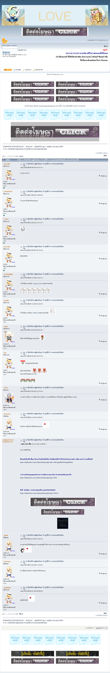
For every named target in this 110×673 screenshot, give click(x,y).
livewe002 (7, 246)
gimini (6, 535)
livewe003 (7, 164)
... (7, 156)
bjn (5, 352)
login (8, 45)
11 (11, 156)
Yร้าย (6, 388)
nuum (6, 326)
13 (14, 156)
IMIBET (35, 313)
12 (12, 156)
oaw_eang (55, 146)
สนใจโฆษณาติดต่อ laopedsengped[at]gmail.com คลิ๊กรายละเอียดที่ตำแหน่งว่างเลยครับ (55, 106)
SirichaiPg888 (8, 274)
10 (9, 156)
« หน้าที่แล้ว (99, 153)
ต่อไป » (105, 153)
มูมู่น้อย (49, 146)
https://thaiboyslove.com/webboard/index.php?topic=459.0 (38, 478)
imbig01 (6, 300)
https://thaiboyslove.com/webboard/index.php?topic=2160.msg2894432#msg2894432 (46, 462)
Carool (6, 219)
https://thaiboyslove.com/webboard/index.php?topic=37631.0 (39, 493)
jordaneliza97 (8, 191)
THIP (60, 146)
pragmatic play (37, 283)
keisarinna (7, 414)
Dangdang (7, 587)
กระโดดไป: (89, 628)
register (14, 45)
